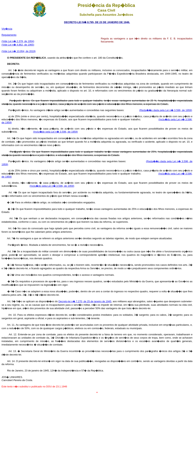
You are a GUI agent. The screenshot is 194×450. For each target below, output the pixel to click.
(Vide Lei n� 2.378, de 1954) (18, 41)
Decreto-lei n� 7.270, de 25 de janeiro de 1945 (85, 301)
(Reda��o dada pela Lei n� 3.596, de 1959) (165, 110)
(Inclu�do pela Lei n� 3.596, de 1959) (55, 131)
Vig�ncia (7, 28)
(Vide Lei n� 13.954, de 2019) (19, 51)
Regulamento (9, 34)
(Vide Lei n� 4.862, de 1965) (18, 44)
